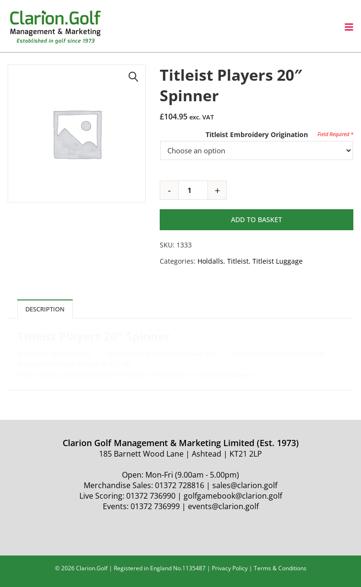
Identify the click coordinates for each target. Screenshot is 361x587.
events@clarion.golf (223, 506)
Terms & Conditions (280, 568)
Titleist (238, 261)
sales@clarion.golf (244, 485)
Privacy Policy (230, 568)
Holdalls (210, 261)
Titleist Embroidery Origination (257, 134)
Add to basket (256, 219)
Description (45, 309)
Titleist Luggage (277, 261)
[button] (133, 77)
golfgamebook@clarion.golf (233, 496)
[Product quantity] (193, 190)
